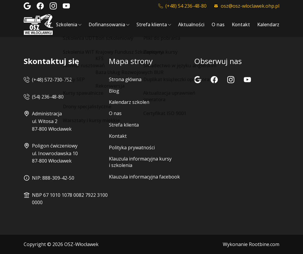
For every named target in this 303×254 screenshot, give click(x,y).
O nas (218, 24)
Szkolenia (66, 24)
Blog (114, 91)
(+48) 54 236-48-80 (182, 6)
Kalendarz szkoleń (129, 102)
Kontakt (241, 24)
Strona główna (125, 79)
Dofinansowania (106, 24)
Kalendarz (268, 24)
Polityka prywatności (132, 147)
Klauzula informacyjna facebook (144, 176)
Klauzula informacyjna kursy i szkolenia (140, 161)
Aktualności (191, 24)
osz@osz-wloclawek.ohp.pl (246, 6)
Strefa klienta (151, 24)
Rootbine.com (264, 244)
